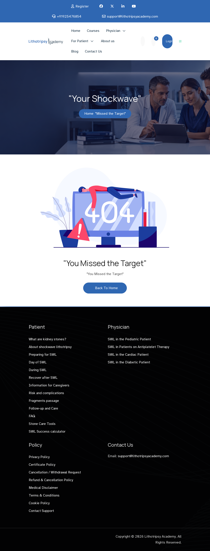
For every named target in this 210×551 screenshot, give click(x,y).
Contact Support (41, 511)
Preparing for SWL (43, 354)
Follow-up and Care (43, 408)
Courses (93, 31)
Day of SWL (38, 362)
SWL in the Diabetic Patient (129, 362)
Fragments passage (44, 401)
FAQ (32, 416)
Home (75, 31)
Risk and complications (46, 393)
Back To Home (105, 288)
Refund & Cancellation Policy (51, 480)
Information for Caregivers (49, 385)
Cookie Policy (39, 503)
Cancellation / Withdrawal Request (55, 472)
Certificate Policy (42, 464)
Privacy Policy (39, 457)
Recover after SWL (43, 377)
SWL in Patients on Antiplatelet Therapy (138, 347)
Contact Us (93, 51)
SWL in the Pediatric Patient (129, 339)
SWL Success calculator (47, 431)
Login (169, 41)
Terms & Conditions (44, 495)
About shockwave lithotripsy (50, 347)
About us (108, 41)
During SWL (38, 370)
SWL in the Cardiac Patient (128, 354)
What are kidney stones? (47, 339)
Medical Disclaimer (43, 488)
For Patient (79, 41)
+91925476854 (69, 16)
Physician (113, 31)
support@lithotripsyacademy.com (132, 16)
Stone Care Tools (42, 424)
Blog (74, 51)
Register (82, 6)
